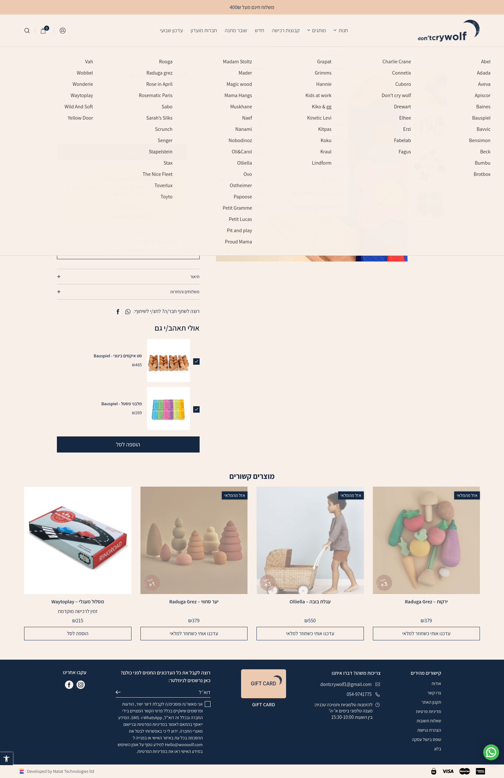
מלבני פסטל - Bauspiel (121, 404)
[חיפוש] (27, 30)
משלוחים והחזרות (185, 292)
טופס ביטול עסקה (426, 739)
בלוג (437, 749)
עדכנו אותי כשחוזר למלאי (426, 633)
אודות (436, 683)
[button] (6, 758)
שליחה (121, 692)
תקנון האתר (431, 702)
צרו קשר (434, 693)
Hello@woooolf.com (184, 744)
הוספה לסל (128, 151)
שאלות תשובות (429, 721)
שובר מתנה (236, 30)
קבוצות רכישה (286, 30)
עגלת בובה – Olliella (310, 602)
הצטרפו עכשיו (119, 215)
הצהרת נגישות (429, 730)
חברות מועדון (204, 30)
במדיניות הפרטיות (152, 724)
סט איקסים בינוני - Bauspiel (118, 356)
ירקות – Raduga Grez (426, 602)
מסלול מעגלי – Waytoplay (77, 602)
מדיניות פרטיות (428, 711)
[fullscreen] (227, 250)
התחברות (63, 30)
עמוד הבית (285, 56)
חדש (259, 30)
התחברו (142, 215)
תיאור (194, 276)
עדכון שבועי (171, 30)
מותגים (319, 30)
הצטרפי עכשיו (128, 207)
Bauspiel (263, 56)
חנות (343, 30)
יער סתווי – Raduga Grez (194, 602)
